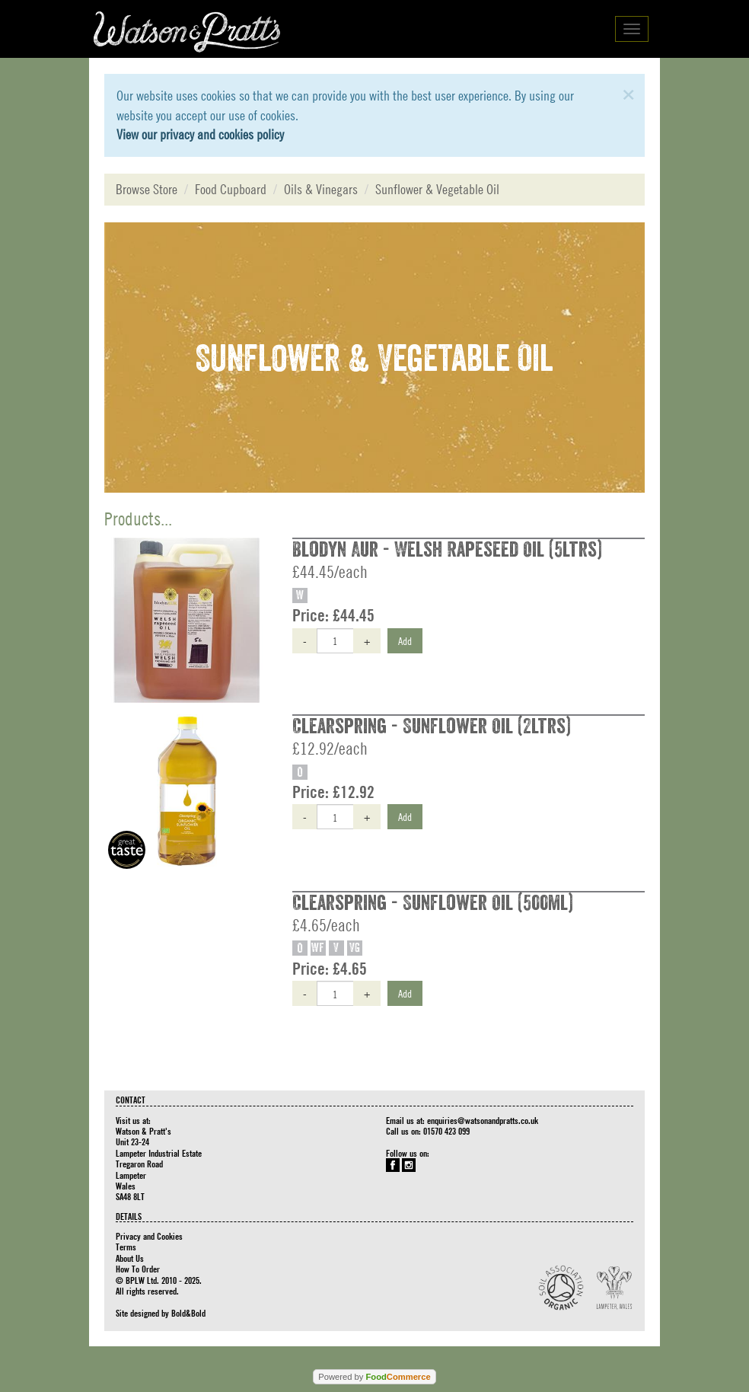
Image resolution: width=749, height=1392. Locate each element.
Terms (126, 1246)
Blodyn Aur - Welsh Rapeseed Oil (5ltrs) (447, 549)
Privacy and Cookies (149, 1236)
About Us (130, 1258)
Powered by (374, 1376)
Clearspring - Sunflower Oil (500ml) (432, 903)
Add (405, 640)
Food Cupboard (230, 189)
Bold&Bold (188, 1313)
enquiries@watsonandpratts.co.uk (482, 1120)
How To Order (138, 1269)
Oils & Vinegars (321, 189)
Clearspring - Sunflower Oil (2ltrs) (431, 726)
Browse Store (146, 189)
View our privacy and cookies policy (200, 134)
